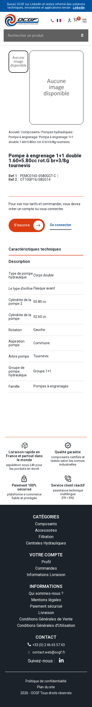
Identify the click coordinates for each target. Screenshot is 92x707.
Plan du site (46, 687)
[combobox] (37, 35)
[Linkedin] (61, 660)
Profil (46, 562)
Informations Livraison (46, 574)
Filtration (46, 536)
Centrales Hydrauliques (46, 543)
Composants (46, 524)
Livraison (46, 612)
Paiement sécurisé (46, 606)
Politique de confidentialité (46, 681)
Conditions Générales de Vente (46, 619)
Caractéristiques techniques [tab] (35, 249)
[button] (84, 20)
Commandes (46, 568)
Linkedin (79, 7)
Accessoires (46, 530)
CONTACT (46, 637)
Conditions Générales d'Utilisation (46, 625)
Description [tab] (19, 261)
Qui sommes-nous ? (46, 593)
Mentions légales (46, 600)
